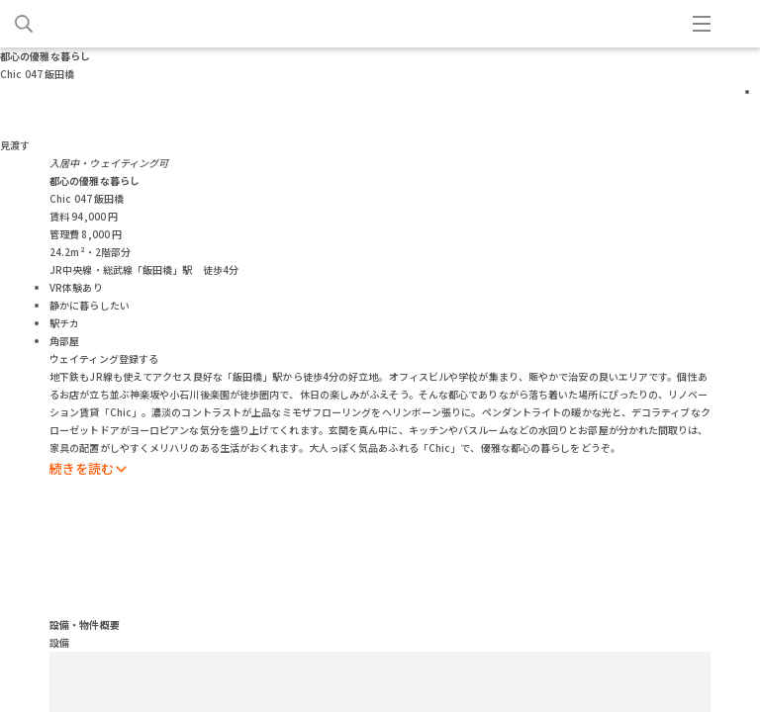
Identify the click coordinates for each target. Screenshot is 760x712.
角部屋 (64, 340)
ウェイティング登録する (103, 358)
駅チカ (64, 322)
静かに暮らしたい (89, 305)
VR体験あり (76, 287)
